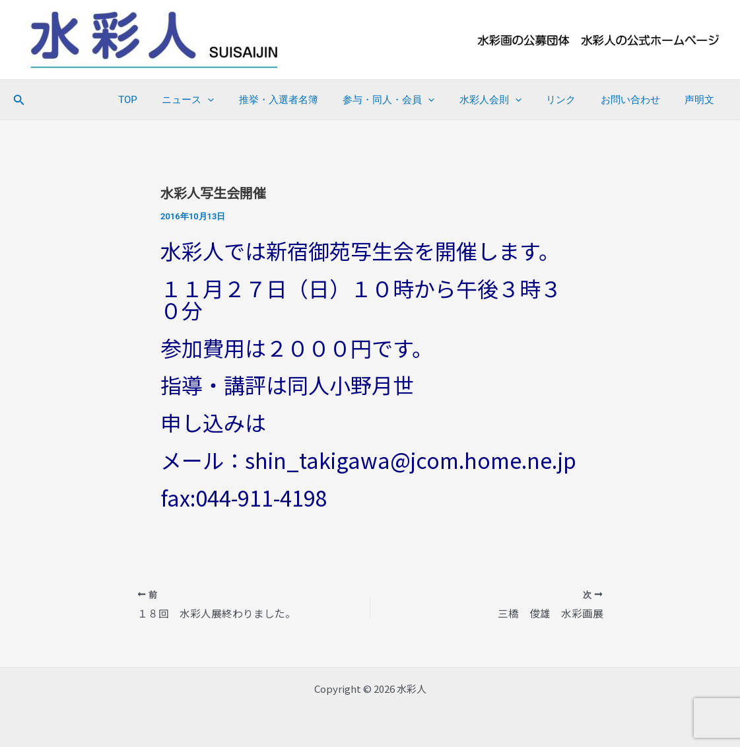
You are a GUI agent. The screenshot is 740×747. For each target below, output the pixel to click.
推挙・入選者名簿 (305, 100)
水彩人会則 (508, 100)
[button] (19, 100)
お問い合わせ (637, 100)
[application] (240, 100)
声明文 (702, 100)
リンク (573, 100)
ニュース (220, 100)
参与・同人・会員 (411, 100)
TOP (164, 100)
